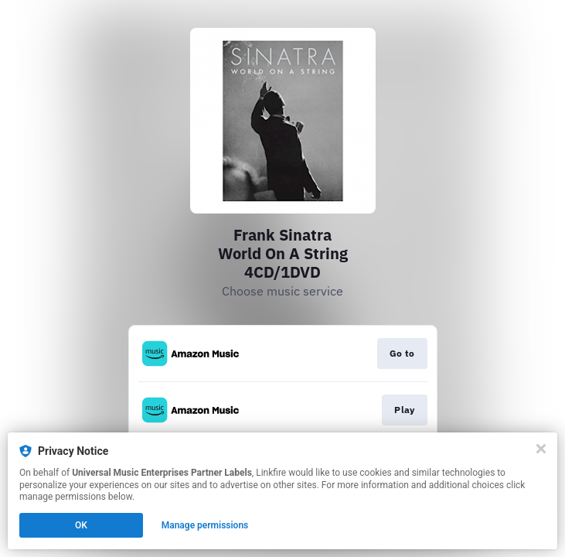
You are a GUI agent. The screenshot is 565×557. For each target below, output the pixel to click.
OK (81, 525)
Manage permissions (205, 525)
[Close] (541, 448)
